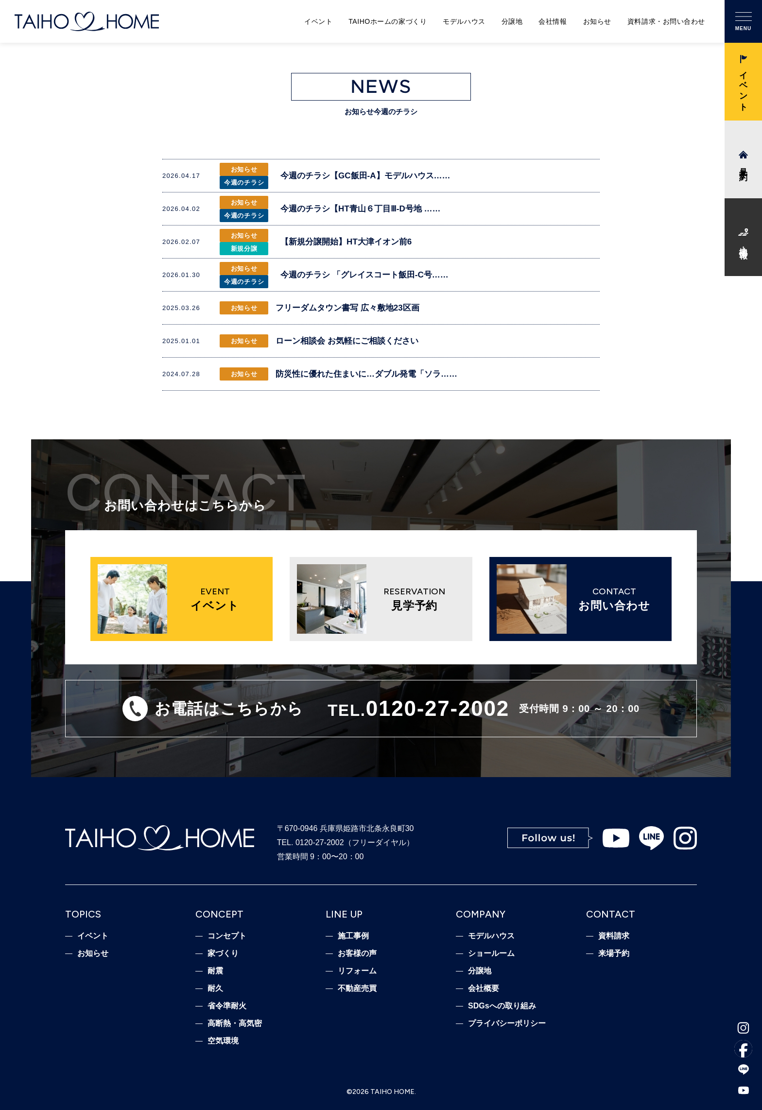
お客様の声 (357, 953)
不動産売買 (357, 988)
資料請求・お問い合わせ (666, 21)
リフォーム (357, 971)
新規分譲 (244, 248)
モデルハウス (464, 21)
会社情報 (552, 21)
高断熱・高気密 (235, 1023)
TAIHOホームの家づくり (387, 21)
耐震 (215, 971)
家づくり (223, 953)
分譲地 (512, 21)
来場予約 (613, 953)
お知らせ (597, 21)
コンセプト (227, 936)
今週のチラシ (244, 182)
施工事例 (353, 936)
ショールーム (491, 953)
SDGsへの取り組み (502, 1006)
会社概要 (483, 988)
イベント (318, 21)
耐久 (215, 988)
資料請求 (613, 936)
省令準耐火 (227, 1006)
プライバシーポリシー (507, 1023)
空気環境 (223, 1041)
